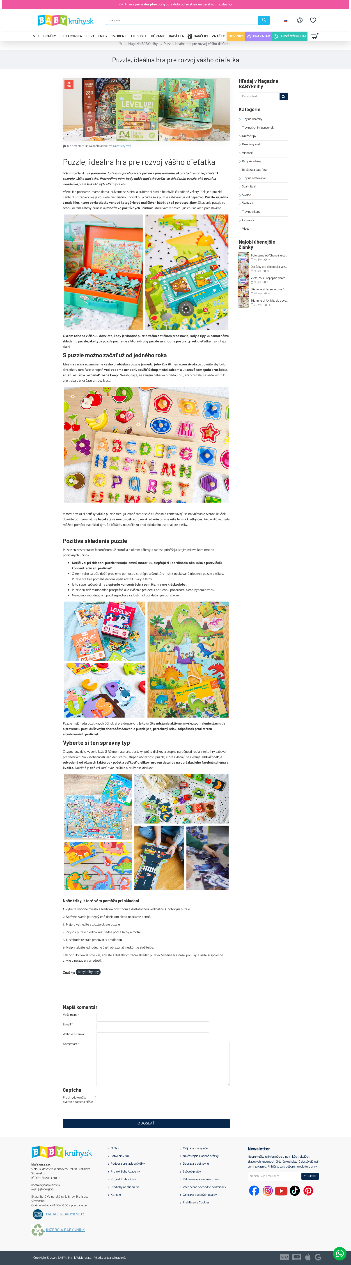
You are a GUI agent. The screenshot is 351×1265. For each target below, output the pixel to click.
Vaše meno (70, 1015)
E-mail (67, 1025)
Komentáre (70, 1044)
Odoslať (146, 1123)
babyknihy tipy (88, 972)
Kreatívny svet (122, 146)
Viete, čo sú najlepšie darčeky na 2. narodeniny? (269, 278)
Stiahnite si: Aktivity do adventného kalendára (269, 300)
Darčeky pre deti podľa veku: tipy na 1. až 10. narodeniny (269, 267)
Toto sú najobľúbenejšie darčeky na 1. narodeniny (269, 255)
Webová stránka (73, 1034)
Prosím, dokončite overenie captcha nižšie (78, 1100)
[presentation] (127, 1104)
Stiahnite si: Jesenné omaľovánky (269, 289)
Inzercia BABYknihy (65, 1230)
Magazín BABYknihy (143, 44)
